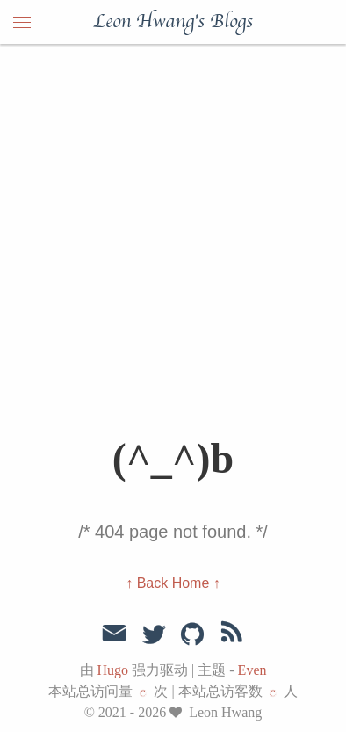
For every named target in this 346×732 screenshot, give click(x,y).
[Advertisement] (173, 226)
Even (252, 670)
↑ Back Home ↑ (173, 583)
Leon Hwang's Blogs (173, 22)
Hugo (113, 670)
